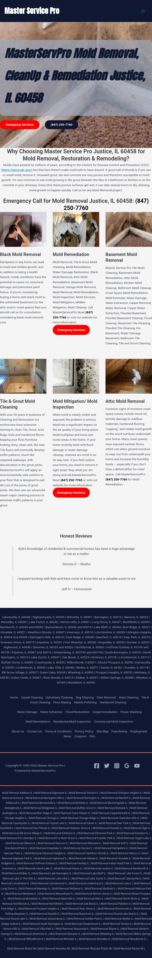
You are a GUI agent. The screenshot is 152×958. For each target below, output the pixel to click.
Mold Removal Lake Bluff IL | (90, 873)
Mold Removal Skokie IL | (119, 918)
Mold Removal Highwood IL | (51, 858)
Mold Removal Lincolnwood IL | (50, 883)
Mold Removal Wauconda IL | (73, 928)
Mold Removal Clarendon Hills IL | (121, 818)
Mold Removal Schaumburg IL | (48, 918)
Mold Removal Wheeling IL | (98, 933)
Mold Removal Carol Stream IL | (73, 813)
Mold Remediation (38, 721)
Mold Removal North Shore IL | (124, 898)
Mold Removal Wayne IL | (106, 928)
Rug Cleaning (85, 697)
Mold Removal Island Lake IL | (36, 868)
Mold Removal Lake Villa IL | (54, 878)
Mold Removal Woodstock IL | (130, 939)
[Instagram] (117, 766)
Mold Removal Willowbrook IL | (26, 939)
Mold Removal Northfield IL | (48, 903)
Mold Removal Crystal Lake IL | (50, 823)
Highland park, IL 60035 (48, 617)
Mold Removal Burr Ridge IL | (36, 813)
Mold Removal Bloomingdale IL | (109, 802)
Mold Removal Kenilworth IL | (132, 868)
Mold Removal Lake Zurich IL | (89, 878)
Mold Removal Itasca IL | (69, 868)
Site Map (102, 731)
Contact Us (34, 731)
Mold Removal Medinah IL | (101, 888)
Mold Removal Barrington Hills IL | (46, 798)
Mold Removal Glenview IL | (86, 843)
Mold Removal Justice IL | (99, 868)
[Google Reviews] (127, 766)
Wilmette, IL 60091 (79, 617)
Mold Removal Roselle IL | (45, 913)
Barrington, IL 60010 (108, 617)
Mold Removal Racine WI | (129, 948)
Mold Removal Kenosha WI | (54, 948)
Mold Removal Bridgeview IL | (41, 808)
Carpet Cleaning (32, 697)
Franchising (119, 731)
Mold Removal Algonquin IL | (51, 792)
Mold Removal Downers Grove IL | (72, 828)
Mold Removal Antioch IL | (84, 792)
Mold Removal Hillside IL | (84, 858)
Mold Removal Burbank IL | (114, 808)
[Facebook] (96, 766)
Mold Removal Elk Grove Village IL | (23, 833)
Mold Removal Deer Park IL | (115, 823)
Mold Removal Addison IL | (18, 792)
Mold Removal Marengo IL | (35, 888)
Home (14, 697)
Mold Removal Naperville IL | (59, 898)
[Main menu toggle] (143, 11)
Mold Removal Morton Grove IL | (94, 893)
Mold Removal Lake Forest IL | (126, 873)
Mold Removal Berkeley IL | (74, 802)
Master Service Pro (31, 10)
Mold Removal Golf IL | (116, 843)
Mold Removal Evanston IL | (133, 833)
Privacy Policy (84, 731)
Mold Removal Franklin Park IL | (98, 838)
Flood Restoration (78, 712)
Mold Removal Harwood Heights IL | (46, 853)
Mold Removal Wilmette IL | (62, 939)
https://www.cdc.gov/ (17, 170)
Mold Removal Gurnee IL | (78, 848)
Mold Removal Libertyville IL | (125, 878)
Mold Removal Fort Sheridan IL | (19, 838)
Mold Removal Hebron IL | (126, 853)
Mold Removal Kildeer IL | (17, 873)
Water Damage (27, 712)
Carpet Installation (105, 712)
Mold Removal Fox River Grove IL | (59, 838)
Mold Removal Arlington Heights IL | (122, 792)
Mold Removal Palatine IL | (116, 903)
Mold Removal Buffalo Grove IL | (78, 808)
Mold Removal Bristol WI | (22, 948)
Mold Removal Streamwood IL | (83, 923)
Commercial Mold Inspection (113, 721)
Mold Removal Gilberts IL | (21, 843)
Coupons (80, 736)
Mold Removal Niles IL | (91, 898)
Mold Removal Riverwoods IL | (115, 908)
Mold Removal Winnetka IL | (95, 939)
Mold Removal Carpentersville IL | (112, 813)
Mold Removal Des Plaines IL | (33, 828)
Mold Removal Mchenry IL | (68, 888)
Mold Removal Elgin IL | (138, 828)
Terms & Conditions (58, 731)
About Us (18, 731)
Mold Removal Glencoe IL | (53, 843)
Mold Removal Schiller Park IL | (85, 918)
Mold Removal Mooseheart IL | (56, 893)
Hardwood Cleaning (113, 702)
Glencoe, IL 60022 (136, 617)
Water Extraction (51, 712)
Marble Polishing (85, 702)
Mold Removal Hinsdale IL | (116, 858)
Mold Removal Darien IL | (84, 823)
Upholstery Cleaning (59, 697)
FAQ (92, 736)
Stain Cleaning (128, 697)
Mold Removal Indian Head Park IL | (112, 863)
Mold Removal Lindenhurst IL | (87, 883)
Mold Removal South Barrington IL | (44, 923)
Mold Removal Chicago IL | (45, 818)
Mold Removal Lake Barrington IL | (52, 873)
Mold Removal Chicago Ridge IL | (80, 818)
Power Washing (130, 712)
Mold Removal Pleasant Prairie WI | (92, 948)
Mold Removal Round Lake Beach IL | (118, 913)
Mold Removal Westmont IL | (32, 933)
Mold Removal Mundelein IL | (25, 898)
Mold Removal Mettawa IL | (22, 893)
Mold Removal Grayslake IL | (46, 848)
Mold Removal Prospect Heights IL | (40, 908)
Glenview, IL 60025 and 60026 (53, 647)
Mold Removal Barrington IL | (84, 798)
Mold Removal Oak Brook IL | (83, 903)
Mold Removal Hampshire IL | (112, 848)
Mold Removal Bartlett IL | (116, 798)
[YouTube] (137, 766)
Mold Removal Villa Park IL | (38, 928)
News (67, 736)
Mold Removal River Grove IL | (79, 908)
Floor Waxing (62, 702)
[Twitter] (107, 766)
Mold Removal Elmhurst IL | (60, 833)
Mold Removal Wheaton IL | (65, 933)
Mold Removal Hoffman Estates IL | (38, 863)
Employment (138, 731)
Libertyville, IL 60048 (16, 617)
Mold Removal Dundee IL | (108, 828)
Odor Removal (106, 697)
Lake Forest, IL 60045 (43, 622)
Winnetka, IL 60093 (14, 622)
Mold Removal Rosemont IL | (79, 913)
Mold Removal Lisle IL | (119, 883)
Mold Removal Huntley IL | (75, 863)
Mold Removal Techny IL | (118, 923)
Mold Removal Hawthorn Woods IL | (89, 853)
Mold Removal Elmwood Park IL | (97, 833)
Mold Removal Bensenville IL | (39, 802)
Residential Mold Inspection (72, 721)
